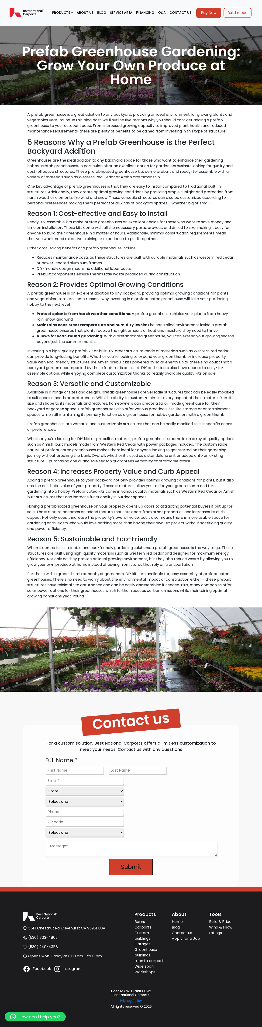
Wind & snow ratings (220, 930)
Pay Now (209, 12)
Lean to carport (148, 960)
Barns (139, 921)
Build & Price (220, 921)
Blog (176, 927)
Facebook (37, 968)
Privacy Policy (131, 1000)
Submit (131, 867)
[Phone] (84, 812)
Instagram (67, 968)
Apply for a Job (186, 938)
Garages (142, 944)
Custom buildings (142, 935)
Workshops (144, 972)
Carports (142, 927)
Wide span (144, 966)
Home (177, 921)
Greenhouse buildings (145, 952)
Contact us (182, 932)
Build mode (238, 12)
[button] (35, 1016)
